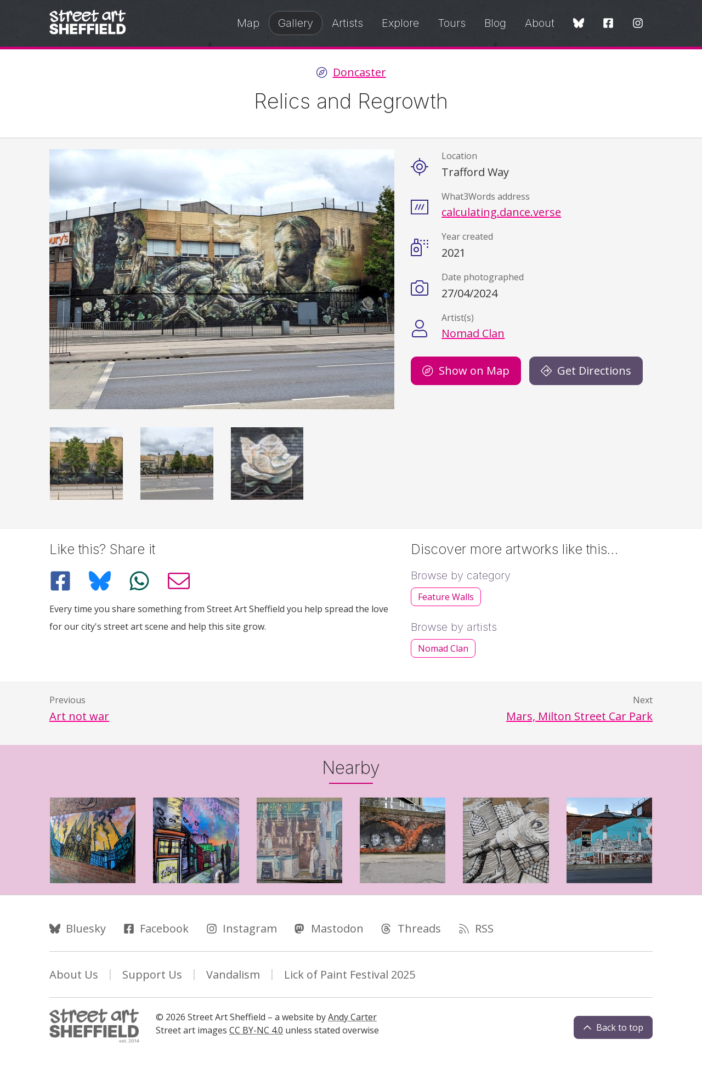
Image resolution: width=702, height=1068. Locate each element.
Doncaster (359, 72)
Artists (347, 23)
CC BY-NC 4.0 (256, 1030)
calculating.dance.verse (501, 212)
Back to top (613, 1027)
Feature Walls (446, 597)
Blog (495, 23)
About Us (73, 974)
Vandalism (233, 974)
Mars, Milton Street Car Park (579, 716)
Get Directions (586, 370)
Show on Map (465, 370)
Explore (400, 23)
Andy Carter (352, 1017)
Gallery (295, 23)
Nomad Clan (473, 333)
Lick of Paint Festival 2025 (349, 974)
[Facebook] (608, 24)
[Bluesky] (578, 24)
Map (248, 23)
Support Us (152, 974)
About (539, 23)
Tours (452, 23)
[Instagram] (638, 24)
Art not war (79, 716)
